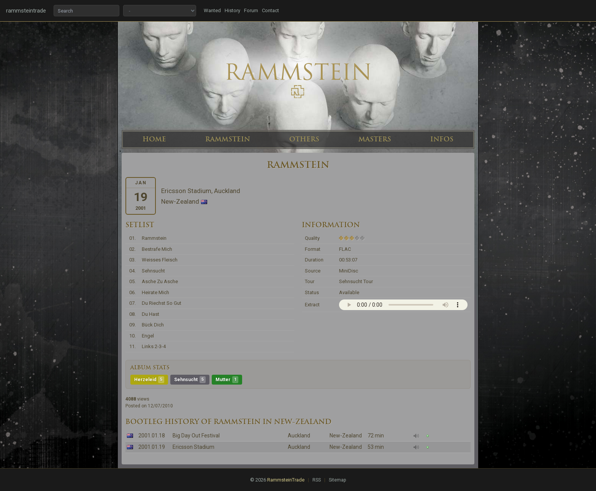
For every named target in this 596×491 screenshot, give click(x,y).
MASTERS (374, 139)
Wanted (212, 10)
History (232, 10)
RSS (316, 480)
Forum (251, 10)
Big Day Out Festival (196, 435)
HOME (154, 139)
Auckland (299, 435)
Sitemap (337, 480)
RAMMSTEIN (227, 139)
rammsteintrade (26, 10)
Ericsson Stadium (193, 447)
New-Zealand (346, 435)
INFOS (441, 139)
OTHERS (304, 139)
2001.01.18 (151, 435)
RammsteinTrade (285, 480)
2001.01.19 (151, 447)
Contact (270, 10)
